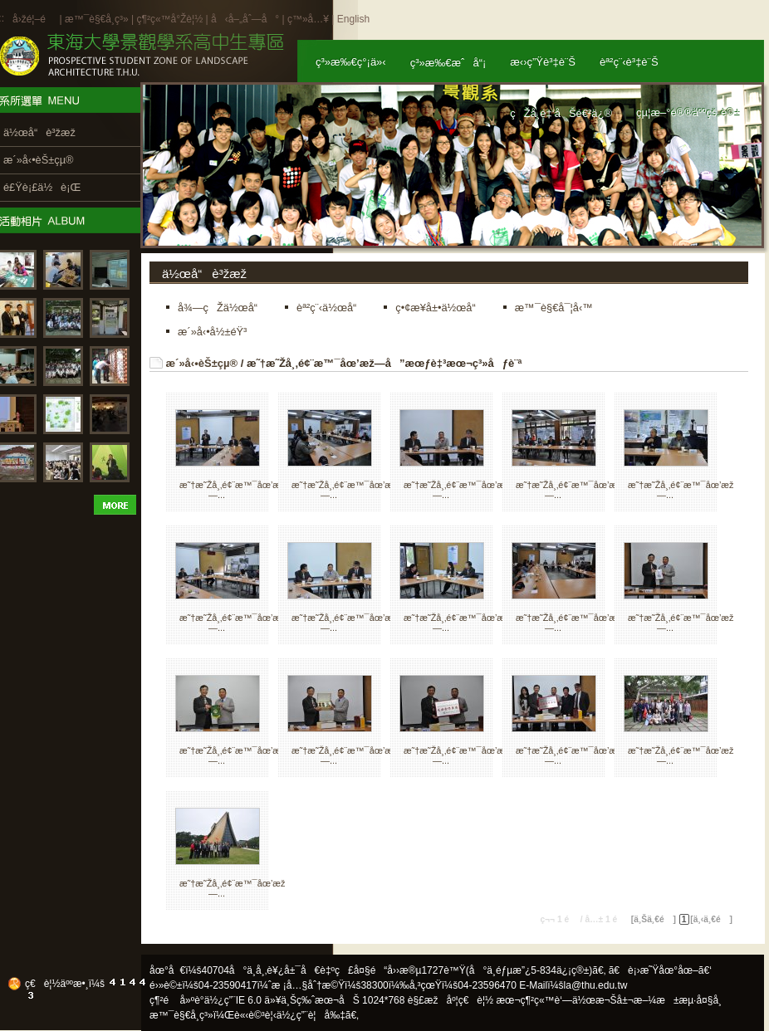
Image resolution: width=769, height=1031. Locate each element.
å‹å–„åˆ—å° (245, 19)
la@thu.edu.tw (596, 985)
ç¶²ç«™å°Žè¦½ (169, 19)
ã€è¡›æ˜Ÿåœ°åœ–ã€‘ (660, 970)
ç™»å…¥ (308, 19)
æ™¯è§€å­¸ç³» (98, 19)
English (353, 19)
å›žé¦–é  (34, 19)
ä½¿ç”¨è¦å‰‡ (311, 1015)
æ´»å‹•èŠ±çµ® (202, 363)
